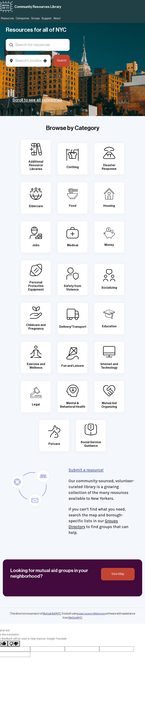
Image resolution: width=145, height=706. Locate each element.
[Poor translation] (14, 643)
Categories (22, 18)
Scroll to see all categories (37, 100)
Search (61, 60)
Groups (35, 18)
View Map (117, 573)
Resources (7, 18)
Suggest (47, 18)
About (57, 18)
